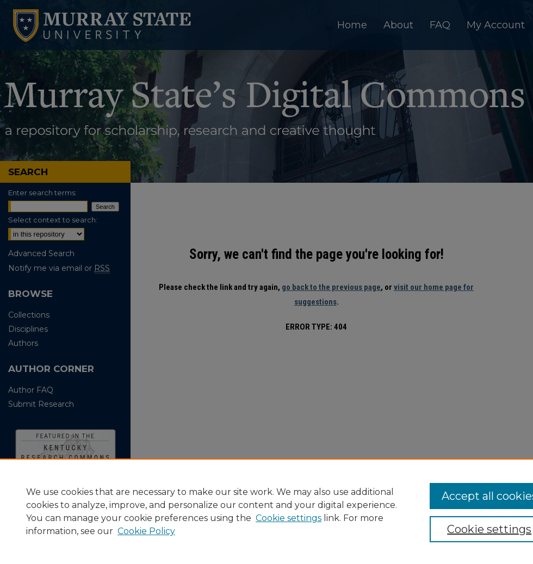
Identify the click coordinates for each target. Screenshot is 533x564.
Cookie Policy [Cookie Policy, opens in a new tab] (146, 531)
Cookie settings (288, 518)
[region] (266, 511)
